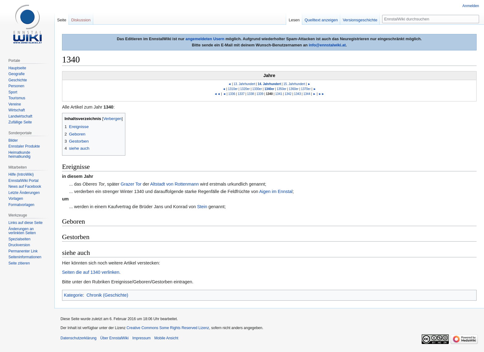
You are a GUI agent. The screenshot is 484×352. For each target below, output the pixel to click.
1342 (288, 94)
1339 (260, 94)
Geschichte (17, 80)
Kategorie (73, 295)
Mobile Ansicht (166, 338)
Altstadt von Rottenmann (174, 184)
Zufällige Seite (20, 122)
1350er (281, 89)
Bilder (13, 140)
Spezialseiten (19, 239)
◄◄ (217, 94)
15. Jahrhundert (294, 84)
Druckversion (19, 245)
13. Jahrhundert (244, 84)
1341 (278, 94)
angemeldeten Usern (205, 38)
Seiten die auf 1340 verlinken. (91, 272)
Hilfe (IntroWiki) (21, 174)
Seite (61, 20)
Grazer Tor (131, 184)
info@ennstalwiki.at (327, 45)
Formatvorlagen (21, 205)
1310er (233, 89)
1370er (306, 89)
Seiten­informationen (24, 257)
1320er (245, 89)
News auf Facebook (24, 186)
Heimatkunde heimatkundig (19, 154)
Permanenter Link (23, 251)
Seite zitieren (19, 263)
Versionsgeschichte (360, 20)
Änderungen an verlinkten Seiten (22, 231)
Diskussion (81, 20)
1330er (257, 89)
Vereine (14, 104)
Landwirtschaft (20, 116)
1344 (306, 94)
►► (321, 94)
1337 (241, 94)
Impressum (141, 338)
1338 (250, 94)
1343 (297, 94)
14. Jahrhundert (269, 84)
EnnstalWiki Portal (23, 180)
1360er (293, 89)
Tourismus (16, 98)
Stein (202, 206)
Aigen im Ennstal (276, 191)
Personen (16, 86)
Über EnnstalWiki (114, 338)
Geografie (16, 74)
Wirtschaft (16, 110)
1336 (231, 94)
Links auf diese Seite (25, 223)
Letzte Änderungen (24, 193)
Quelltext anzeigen (321, 20)
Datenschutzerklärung (78, 338)
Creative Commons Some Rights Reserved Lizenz (168, 328)
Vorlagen (15, 198)
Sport (12, 92)
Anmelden (470, 6)
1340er (269, 89)
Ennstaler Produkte (24, 146)
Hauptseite (17, 68)
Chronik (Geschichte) (107, 295)
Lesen (294, 20)
